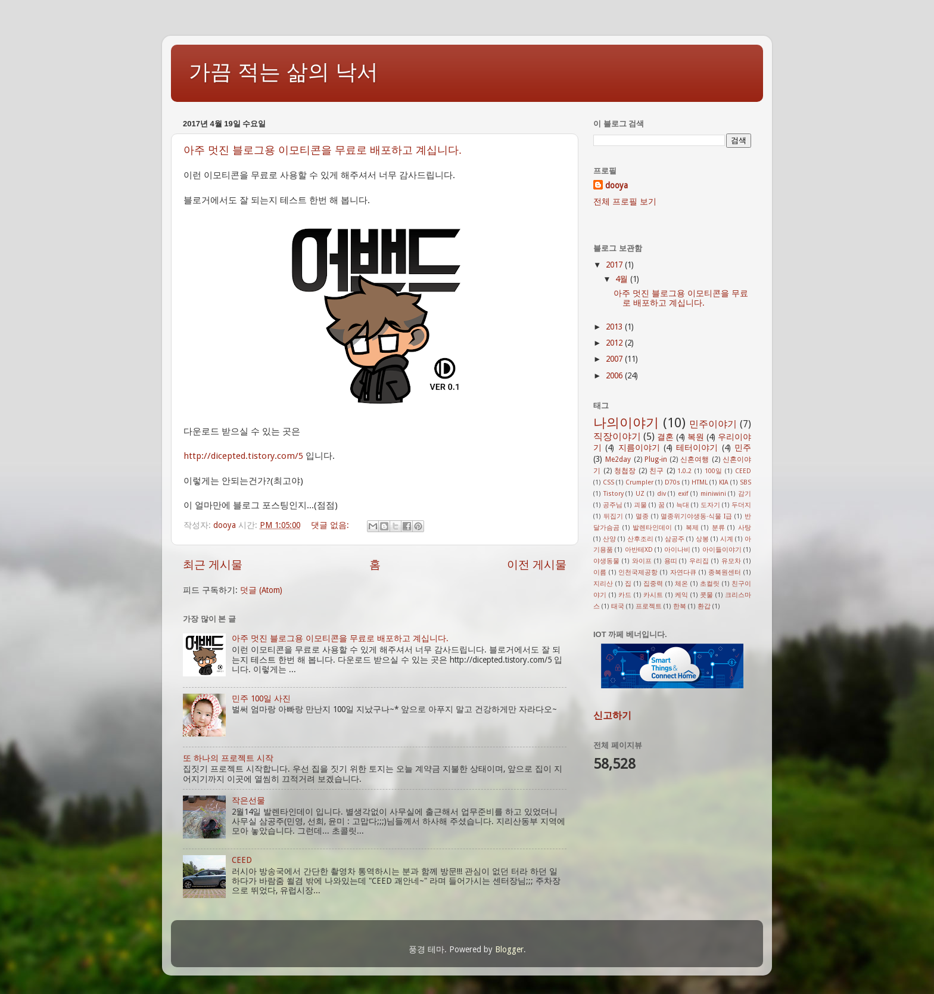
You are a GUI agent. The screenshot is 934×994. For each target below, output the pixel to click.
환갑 (704, 606)
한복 (679, 606)
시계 (726, 539)
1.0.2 (684, 471)
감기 (744, 494)
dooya (616, 185)
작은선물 (248, 800)
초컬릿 (710, 584)
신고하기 (612, 715)
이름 (599, 572)
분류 (718, 528)
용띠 (670, 561)
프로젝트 (649, 606)
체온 (681, 584)
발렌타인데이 (652, 528)
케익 (681, 595)
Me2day (618, 459)
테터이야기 (697, 447)
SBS (745, 482)
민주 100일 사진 (261, 698)
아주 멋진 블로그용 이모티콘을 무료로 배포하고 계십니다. (322, 150)
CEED (242, 860)
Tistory (613, 494)
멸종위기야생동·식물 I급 (696, 516)
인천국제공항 (638, 572)
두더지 (741, 505)
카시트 (653, 595)
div (661, 494)
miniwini (713, 494)
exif (683, 494)
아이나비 (677, 550)
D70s (672, 482)
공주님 (612, 505)
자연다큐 (683, 572)
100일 (713, 471)
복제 (692, 528)
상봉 (702, 539)
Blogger (509, 949)
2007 (615, 359)
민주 (742, 447)
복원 (695, 437)
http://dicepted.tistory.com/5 (243, 456)
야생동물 (606, 561)
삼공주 (674, 539)
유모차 (731, 561)
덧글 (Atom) (261, 590)
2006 (615, 375)
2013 (615, 326)
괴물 (640, 505)
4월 (622, 279)
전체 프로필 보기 (624, 201)
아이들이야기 (722, 550)
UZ (640, 494)
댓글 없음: (331, 525)
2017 (615, 264)
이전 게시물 (536, 564)
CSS (608, 482)
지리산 (603, 584)
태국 (617, 606)
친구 (656, 471)
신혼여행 (694, 459)
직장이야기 (617, 436)
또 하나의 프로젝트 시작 (228, 758)
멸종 (642, 516)
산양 (609, 539)
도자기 (710, 505)
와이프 (642, 561)
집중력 (653, 584)
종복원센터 (724, 572)
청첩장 (625, 471)
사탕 (744, 528)
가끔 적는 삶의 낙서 (283, 72)
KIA (723, 482)
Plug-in (656, 459)
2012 (615, 342)
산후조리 (640, 539)
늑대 (682, 505)
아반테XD (639, 550)
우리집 (699, 561)
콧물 (706, 595)
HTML (700, 482)
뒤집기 (613, 516)
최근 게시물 (212, 564)
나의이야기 (626, 422)
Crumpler (639, 482)
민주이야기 (713, 424)
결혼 (665, 437)
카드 (624, 595)
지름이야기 (639, 447)
